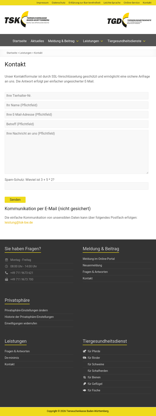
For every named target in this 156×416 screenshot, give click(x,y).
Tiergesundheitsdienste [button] (126, 41)
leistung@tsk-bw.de (19, 222)
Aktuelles (37, 41)
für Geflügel (92, 383)
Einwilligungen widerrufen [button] (21, 323)
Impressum (43, 2)
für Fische (91, 390)
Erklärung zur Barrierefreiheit (84, 2)
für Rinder (91, 357)
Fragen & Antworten (95, 271)
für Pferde (91, 351)
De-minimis (12, 357)
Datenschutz (58, 2)
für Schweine (96, 364)
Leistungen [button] (93, 41)
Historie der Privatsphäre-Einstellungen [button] (29, 316)
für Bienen (92, 377)
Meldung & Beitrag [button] (63, 41)
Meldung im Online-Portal (99, 258)
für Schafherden (98, 370)
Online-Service (132, 2)
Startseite (20, 41)
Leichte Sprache (112, 2)
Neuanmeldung (92, 265)
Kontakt (147, 2)
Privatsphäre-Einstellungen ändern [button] (26, 310)
